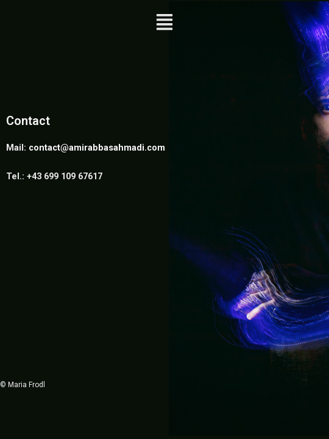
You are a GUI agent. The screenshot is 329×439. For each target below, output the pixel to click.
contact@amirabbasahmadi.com (97, 147)
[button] (164, 23)
